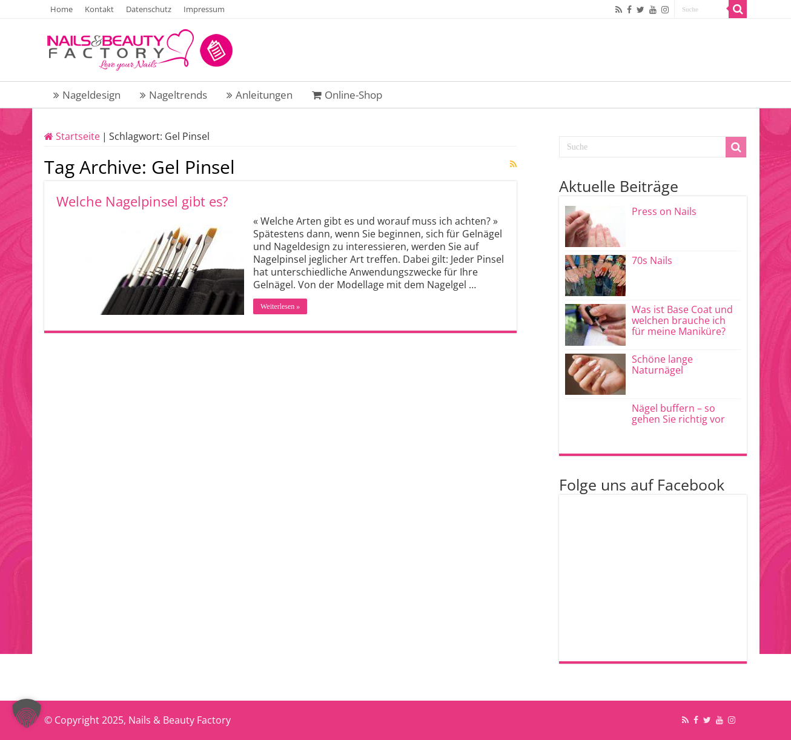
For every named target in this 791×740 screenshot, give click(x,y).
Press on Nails (664, 211)
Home (61, 9)
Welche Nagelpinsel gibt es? (142, 201)
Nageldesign (87, 95)
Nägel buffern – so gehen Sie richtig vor (678, 413)
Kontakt (99, 9)
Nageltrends (173, 95)
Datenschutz (148, 9)
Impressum (204, 9)
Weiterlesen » (280, 306)
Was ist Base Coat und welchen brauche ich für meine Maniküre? (682, 320)
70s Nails (652, 260)
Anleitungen (260, 95)
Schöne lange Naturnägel (662, 364)
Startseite (72, 136)
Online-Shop (347, 95)
